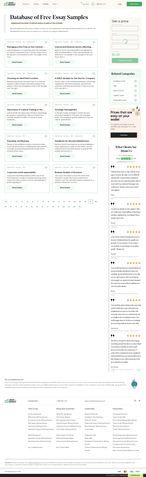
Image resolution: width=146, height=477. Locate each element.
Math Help (88, 438)
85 (80, 202)
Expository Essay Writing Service (40, 438)
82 (64, 202)
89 (5, 207)
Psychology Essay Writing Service (125, 435)
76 (32, 202)
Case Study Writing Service (123, 423)
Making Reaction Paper (65, 438)
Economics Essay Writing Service (40, 420)
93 (26, 207)
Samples (45, 4)
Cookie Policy (90, 409)
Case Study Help (119, 417)
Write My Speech (34, 435)
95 (37, 207)
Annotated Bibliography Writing (124, 420)
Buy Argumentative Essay (65, 420)
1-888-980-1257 (101, 4)
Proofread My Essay (120, 414)
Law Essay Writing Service (37, 426)
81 (59, 202)
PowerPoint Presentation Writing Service (97, 442)
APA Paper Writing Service (37, 423)
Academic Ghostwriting (93, 417)
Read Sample (17, 62)
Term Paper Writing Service (66, 429)
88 (96, 202)
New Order (134, 4)
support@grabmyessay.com (95, 401)
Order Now (136, 475)
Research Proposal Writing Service (41, 429)
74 (22, 202)
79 (48, 202)
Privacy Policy (118, 409)
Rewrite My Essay (91, 414)
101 (69, 207)
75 (27, 202)
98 (53, 207)
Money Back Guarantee (65, 409)
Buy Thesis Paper (62, 447)
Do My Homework (34, 414)
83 (69, 202)
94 (32, 207)
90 (11, 207)
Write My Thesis (90, 420)
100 (63, 207)
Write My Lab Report (64, 414)
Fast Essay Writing (63, 417)
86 (85, 202)
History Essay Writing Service (67, 441)
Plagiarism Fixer (90, 435)
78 (43, 202)
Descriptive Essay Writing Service (125, 441)
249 (74, 207)
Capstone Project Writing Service (97, 423)
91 (16, 207)
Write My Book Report (121, 426)
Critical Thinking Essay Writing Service (96, 448)
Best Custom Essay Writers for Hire (126, 450)
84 (75, 202)
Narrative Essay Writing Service (39, 441)
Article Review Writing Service (67, 423)
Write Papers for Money (65, 435)
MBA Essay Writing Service (38, 417)
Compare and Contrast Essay (124, 444)
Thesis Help (89, 429)
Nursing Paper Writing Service (95, 426)
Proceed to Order (125, 60)
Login (120, 4)
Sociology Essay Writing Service (124, 438)
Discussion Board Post (121, 447)
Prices (36, 4)
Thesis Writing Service (121, 429)
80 (54, 202)
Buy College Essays (35, 447)
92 (21, 207)
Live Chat (86, 4)
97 (47, 207)
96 (42, 207)
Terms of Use (33, 409)
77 (38, 202)
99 (58, 207)
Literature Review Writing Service (68, 426)
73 (17, 202)
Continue (123, 135)
